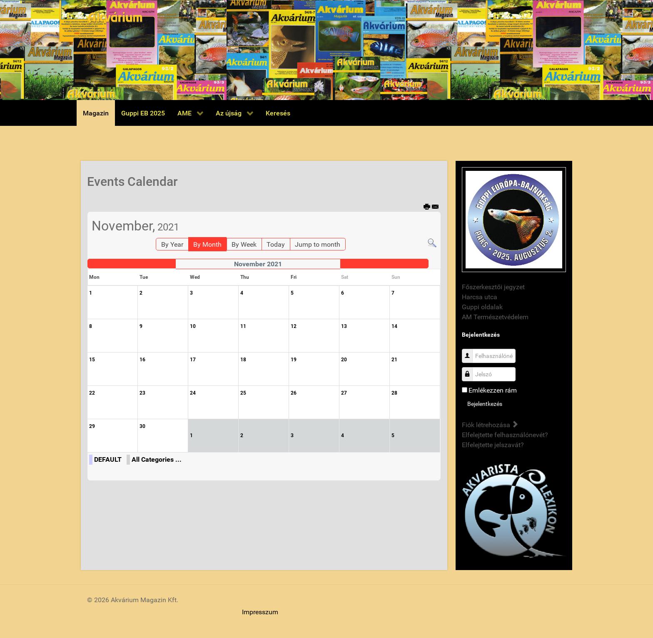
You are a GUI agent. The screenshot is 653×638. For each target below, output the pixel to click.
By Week (244, 244)
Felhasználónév (470, 351)
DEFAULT (108, 459)
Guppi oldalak (482, 307)
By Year (172, 244)
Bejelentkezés (484, 403)
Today (276, 244)
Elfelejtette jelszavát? (493, 445)
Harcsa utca (479, 297)
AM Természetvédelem (495, 317)
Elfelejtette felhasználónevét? (505, 435)
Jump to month (317, 244)
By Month (207, 244)
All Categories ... (157, 459)
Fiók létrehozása (490, 425)
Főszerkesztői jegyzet (493, 287)
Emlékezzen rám (493, 390)
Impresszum (260, 612)
